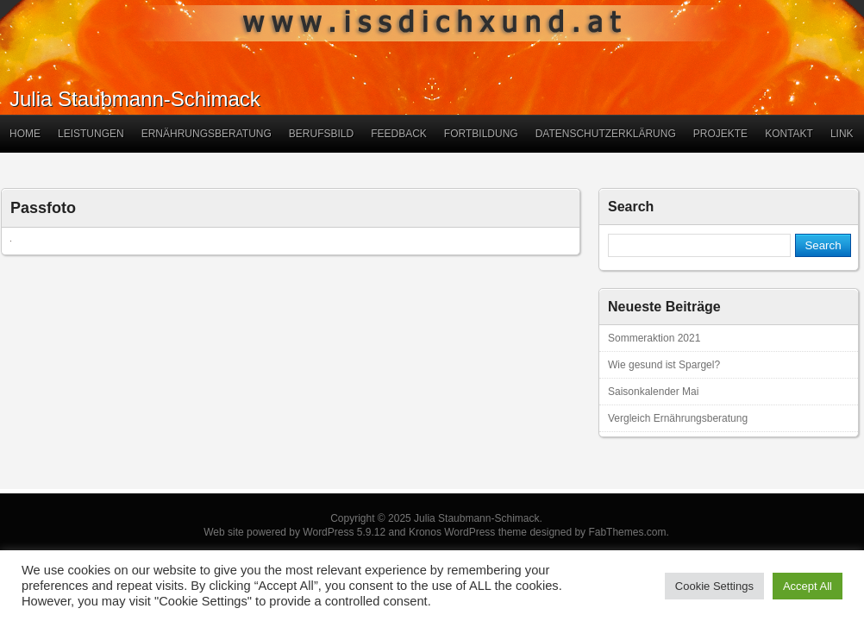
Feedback (399, 134)
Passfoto (43, 207)
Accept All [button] (807, 586)
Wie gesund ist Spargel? (664, 365)
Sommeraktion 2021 (654, 338)
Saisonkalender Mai (653, 392)
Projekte (720, 134)
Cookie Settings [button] (714, 586)
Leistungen (91, 134)
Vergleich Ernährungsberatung (678, 418)
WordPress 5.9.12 (344, 532)
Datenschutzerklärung (605, 134)
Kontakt (789, 134)
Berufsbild (321, 134)
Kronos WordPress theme (468, 532)
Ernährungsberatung (206, 134)
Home (25, 134)
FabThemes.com (627, 532)
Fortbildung (481, 134)
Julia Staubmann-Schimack (134, 98)
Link (842, 134)
